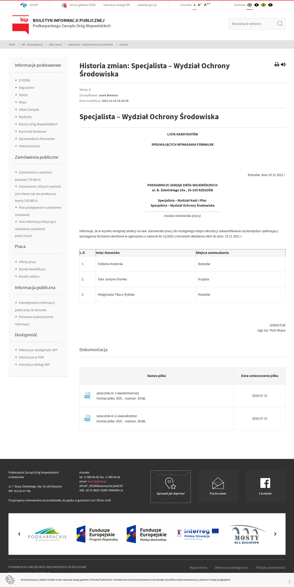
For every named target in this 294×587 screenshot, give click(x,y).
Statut (23, 95)
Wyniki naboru (28, 276)
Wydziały (25, 117)
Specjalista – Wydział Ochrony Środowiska (90, 44)
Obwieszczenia (29, 146)
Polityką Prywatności (101, 579)
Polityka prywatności (271, 567)
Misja (22, 102)
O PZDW (24, 80)
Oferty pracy (55, 44)
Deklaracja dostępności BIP (37, 350)
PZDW (12, 44)
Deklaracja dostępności (231, 567)
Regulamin (26, 87)
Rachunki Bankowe (32, 131)
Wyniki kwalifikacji (32, 269)
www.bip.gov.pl (147, 5)
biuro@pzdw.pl (97, 481)
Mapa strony (198, 567)
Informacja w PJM (31, 357)
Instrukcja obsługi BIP (116, 5)
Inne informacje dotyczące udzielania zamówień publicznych (35, 228)
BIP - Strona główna (32, 44)
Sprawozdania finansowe (36, 139)
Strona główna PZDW (79, 5)
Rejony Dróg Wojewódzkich (37, 124)
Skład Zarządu (28, 109)
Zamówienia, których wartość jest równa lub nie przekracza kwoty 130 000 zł (38, 193)
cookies (51, 579)
